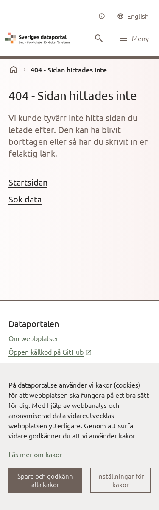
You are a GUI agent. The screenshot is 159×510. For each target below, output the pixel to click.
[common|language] (133, 16)
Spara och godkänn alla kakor (45, 480)
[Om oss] (101, 16)
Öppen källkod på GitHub (50, 351)
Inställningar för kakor (120, 480)
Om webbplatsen (34, 338)
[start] (13, 69)
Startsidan (27, 182)
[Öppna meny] (133, 38)
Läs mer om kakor (35, 454)
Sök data (25, 199)
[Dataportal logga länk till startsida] (39, 38)
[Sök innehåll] (98, 38)
